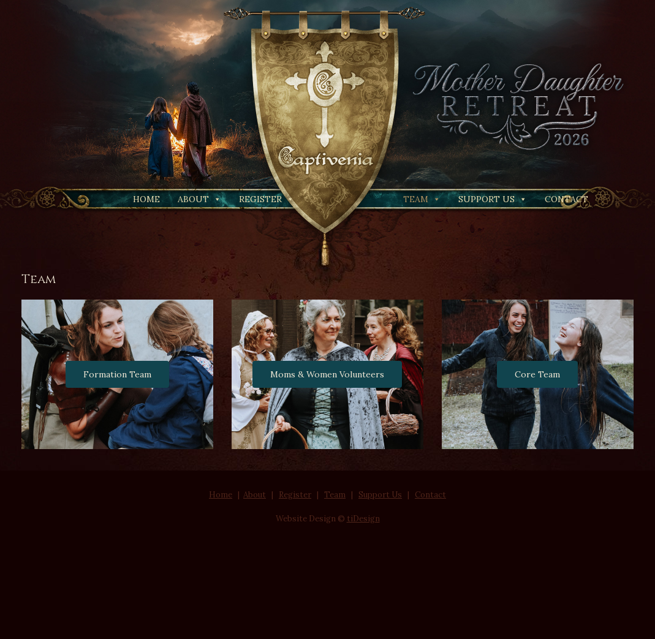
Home (146, 199)
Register (266, 199)
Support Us (492, 199)
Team (422, 199)
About (199, 199)
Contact (566, 199)
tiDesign (363, 518)
